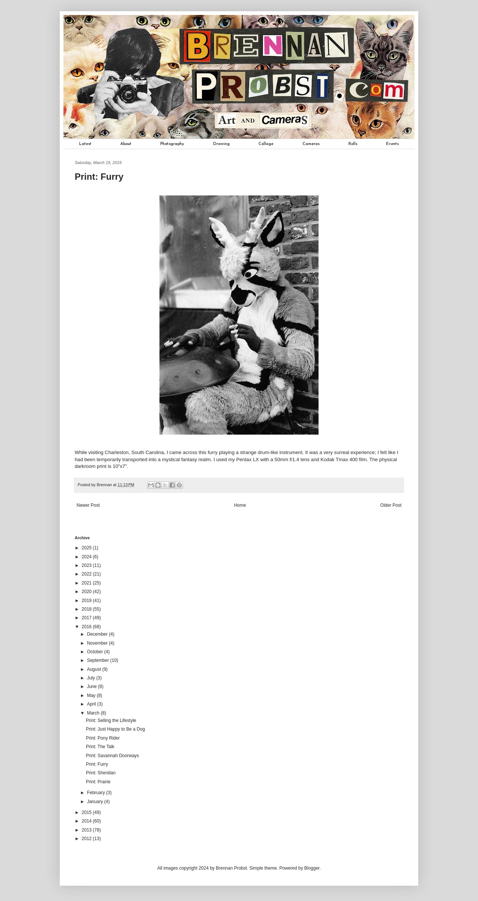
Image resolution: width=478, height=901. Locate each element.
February (96, 792)
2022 (87, 574)
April (92, 704)
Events (392, 144)
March (94, 713)
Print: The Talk (100, 746)
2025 (87, 547)
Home (240, 505)
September (98, 660)
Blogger (312, 868)
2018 (87, 609)
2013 (87, 830)
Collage (265, 144)
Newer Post (88, 505)
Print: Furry (97, 764)
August (94, 669)
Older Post (390, 505)
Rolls (352, 144)
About (125, 144)
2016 (87, 626)
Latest (85, 144)
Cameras (311, 144)
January (95, 801)
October (95, 651)
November (98, 643)
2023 (87, 565)
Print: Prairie (98, 781)
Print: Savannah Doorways (112, 755)
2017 (87, 617)
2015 (87, 812)
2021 (87, 583)
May (92, 695)
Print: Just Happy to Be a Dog (115, 729)
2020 (87, 591)
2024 (87, 556)
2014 (87, 821)
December (98, 634)
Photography (172, 144)
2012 (87, 838)
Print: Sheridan (100, 772)
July (91, 678)
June (92, 686)
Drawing (221, 144)
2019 (87, 600)
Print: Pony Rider (103, 738)
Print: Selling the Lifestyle (111, 720)
